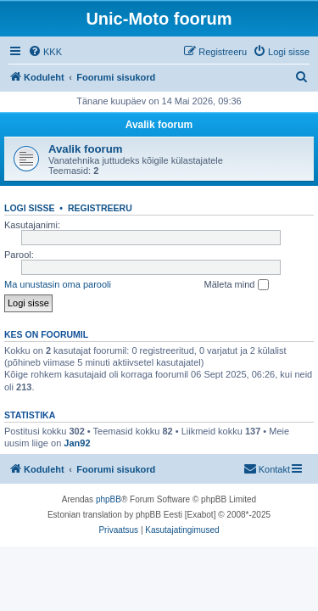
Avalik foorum (159, 125)
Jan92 (77, 443)
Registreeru (100, 208)
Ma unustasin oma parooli (57, 284)
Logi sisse (29, 208)
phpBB (108, 499)
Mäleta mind (236, 285)
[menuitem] (45, 52)
